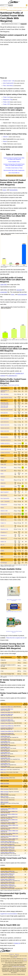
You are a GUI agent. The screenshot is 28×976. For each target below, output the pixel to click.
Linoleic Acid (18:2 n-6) (6, 449)
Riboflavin (3, 476)
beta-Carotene (4, 495)
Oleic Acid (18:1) (4, 437)
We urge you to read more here (18, 966)
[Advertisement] (14, 62)
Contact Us (17, 943)
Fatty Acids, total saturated (7, 409)
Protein (2, 458)
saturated (19, 290)
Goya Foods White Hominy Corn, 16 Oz (14, 611)
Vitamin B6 (3, 483)
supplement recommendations (8, 913)
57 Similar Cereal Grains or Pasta (14, 167)
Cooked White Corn (5, 736)
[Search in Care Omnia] (4, 5)
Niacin (2, 473)
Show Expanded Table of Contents (14, 175)
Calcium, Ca (3, 519)
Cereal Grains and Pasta (13, 385)
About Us (17, 954)
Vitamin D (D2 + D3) (8, 81)
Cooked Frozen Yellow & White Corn (9, 825)
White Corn (3, 769)
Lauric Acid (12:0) (4, 421)
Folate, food (6, 97)
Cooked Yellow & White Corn (7, 841)
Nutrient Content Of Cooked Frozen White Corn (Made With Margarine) (14, 158)
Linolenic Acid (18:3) (5, 452)
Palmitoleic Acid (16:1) (6, 440)
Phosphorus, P (4, 532)
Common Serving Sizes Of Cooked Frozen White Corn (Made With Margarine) (14, 164)
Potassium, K (4, 535)
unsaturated (3, 292)
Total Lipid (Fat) (4, 412)
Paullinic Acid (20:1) (5, 443)
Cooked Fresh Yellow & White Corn (9, 808)
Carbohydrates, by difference (5, 391)
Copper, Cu (3, 523)
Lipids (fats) (3, 284)
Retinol (5, 141)
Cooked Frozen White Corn (7, 723)
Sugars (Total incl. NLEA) (6, 397)
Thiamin (2, 480)
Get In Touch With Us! (14, 172)
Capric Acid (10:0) (5, 418)
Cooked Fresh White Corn (7, 706)
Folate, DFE (6, 104)
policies (15, 956)
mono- (13, 294)
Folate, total (6, 102)
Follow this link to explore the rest (15, 638)
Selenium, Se (4, 538)
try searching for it (12, 375)
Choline (2, 550)
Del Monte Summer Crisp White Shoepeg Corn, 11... (14, 632)
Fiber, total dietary (8, 85)
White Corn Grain (5, 783)
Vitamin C (6, 136)
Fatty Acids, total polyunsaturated (4, 406)
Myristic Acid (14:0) (5, 425)
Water (2, 556)
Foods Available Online (14, 161)
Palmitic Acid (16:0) (5, 428)
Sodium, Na (3, 541)
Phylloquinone (4, 504)
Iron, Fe (2, 526)
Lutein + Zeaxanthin (5, 501)
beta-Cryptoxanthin (8, 83)
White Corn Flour (5, 777)
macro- (5, 190)
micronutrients (13, 190)
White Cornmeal (4, 789)
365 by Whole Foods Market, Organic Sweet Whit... (14, 600)
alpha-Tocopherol (4, 492)
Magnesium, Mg (7, 99)
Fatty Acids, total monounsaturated (4, 403)
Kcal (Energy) (4, 562)
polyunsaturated (22, 294)
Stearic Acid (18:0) (5, 431)
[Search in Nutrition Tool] (11, 24)
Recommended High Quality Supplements (14, 170)
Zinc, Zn (2, 544)
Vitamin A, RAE (4, 510)
